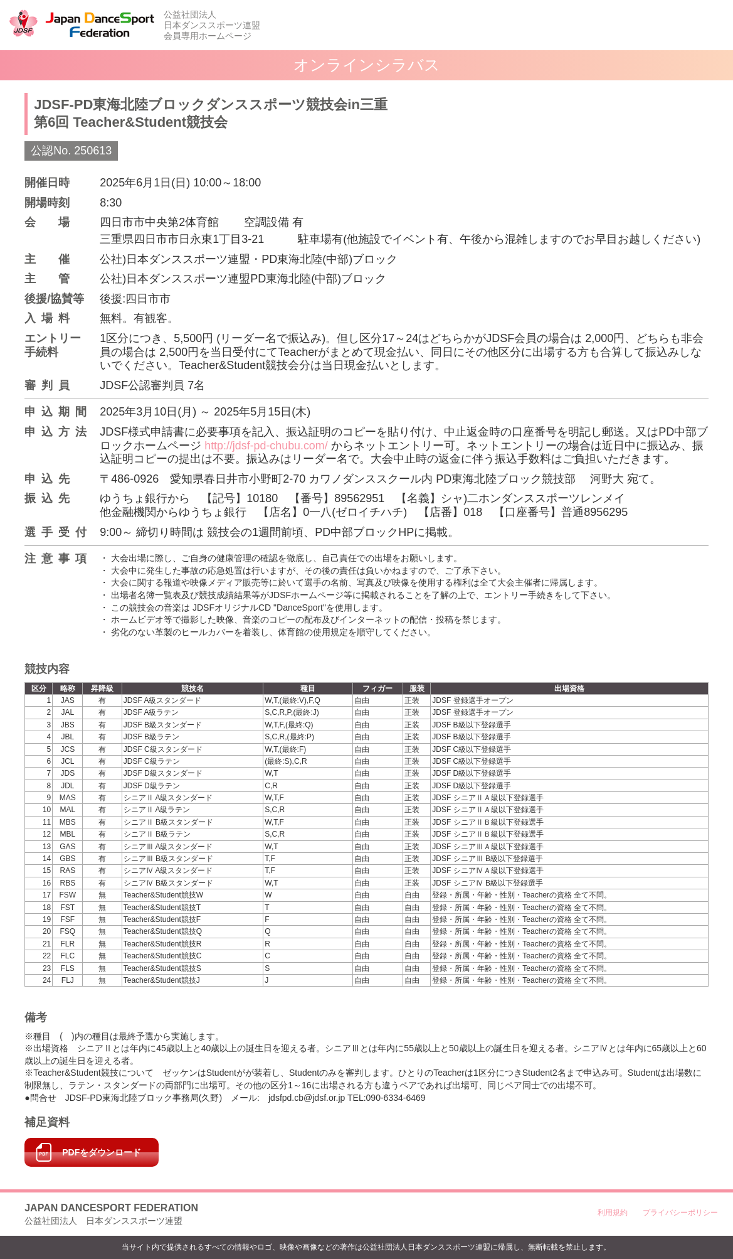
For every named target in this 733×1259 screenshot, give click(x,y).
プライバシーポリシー (680, 1212)
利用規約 (613, 1212)
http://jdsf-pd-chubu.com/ (266, 445)
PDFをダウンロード (101, 1152)
